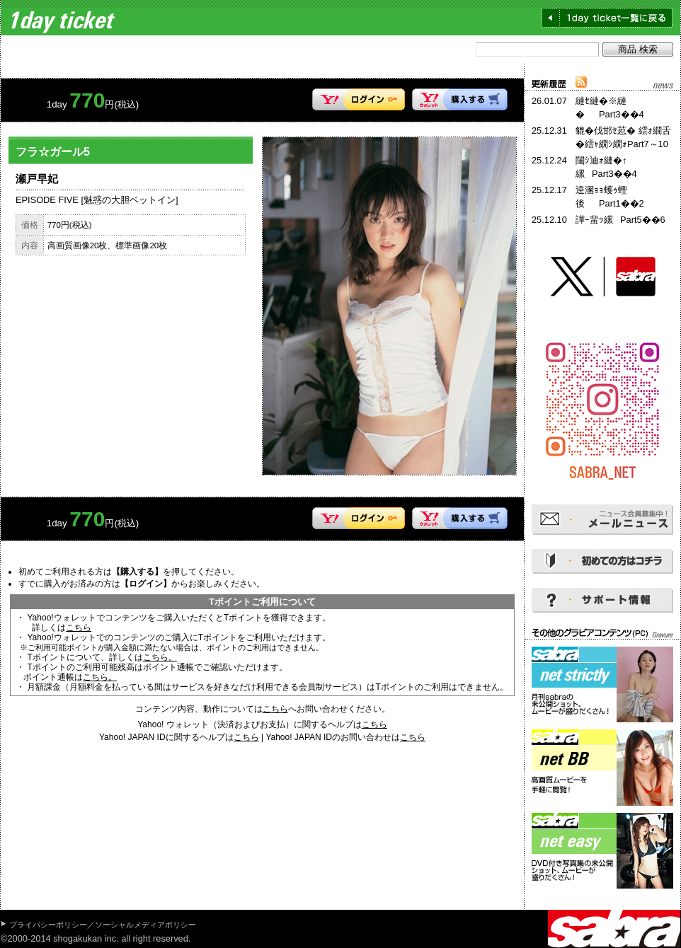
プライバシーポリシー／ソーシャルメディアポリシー (102, 924)
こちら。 (160, 657)
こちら (78, 627)
